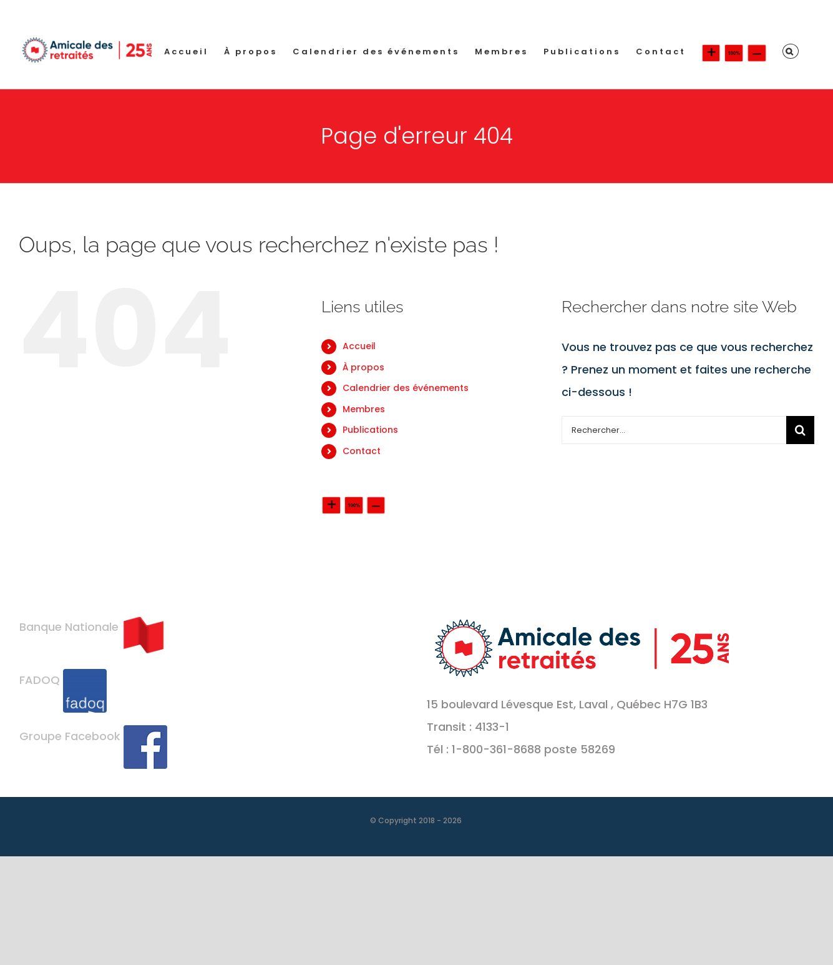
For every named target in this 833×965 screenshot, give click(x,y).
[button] (790, 51)
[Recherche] (800, 430)
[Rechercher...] (674, 430)
